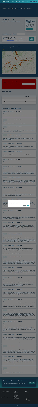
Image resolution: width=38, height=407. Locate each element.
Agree (28, 205)
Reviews (13, 1)
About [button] (23, 1)
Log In (27, 1)
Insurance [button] (8, 1)
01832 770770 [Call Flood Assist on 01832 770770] (33, 1)
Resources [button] (18, 1)
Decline (25, 205)
